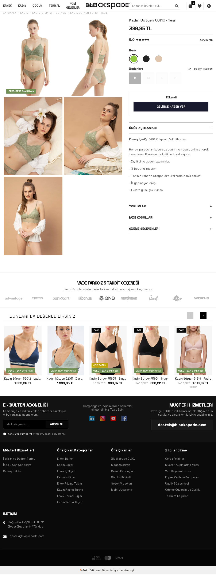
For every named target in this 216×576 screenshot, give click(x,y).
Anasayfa (9, 13)
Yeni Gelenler (73, 5)
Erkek (7, 6)
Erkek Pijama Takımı (69, 483)
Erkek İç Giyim (66, 471)
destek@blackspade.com (27, 536)
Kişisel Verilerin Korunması (182, 477)
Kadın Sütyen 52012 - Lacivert (23, 378)
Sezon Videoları (121, 483)
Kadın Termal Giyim (69, 502)
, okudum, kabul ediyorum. (34, 433)
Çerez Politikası (175, 459)
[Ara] (177, 6)
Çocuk (37, 6)
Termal (54, 6)
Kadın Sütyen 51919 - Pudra (193, 378)
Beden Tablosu (201, 68)
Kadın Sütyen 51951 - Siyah (150, 378)
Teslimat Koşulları (176, 496)
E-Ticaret (95, 570)
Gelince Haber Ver (171, 107)
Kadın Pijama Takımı (70, 489)
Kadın (22, 6)
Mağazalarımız (120, 465)
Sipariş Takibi (12, 471)
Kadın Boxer (65, 465)
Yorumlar (171, 206)
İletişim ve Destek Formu (19, 459)
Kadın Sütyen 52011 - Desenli (65, 378)
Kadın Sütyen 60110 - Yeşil (89, 13)
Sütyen (61, 13)
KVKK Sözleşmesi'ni (20, 433)
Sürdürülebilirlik (121, 477)
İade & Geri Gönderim (17, 465)
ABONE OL (56, 424)
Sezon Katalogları (123, 471)
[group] (33, 57)
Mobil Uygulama (121, 489)
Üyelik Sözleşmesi (177, 483)
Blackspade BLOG (123, 459)
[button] (190, 315)
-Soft (84, 570)
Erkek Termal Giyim (69, 496)
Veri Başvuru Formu (178, 471)
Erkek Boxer (65, 459)
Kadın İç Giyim (42, 13)
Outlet (91, 6)
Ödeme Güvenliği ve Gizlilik (182, 489)
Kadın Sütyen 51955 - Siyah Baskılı (108, 378)
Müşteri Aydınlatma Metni (182, 465)
